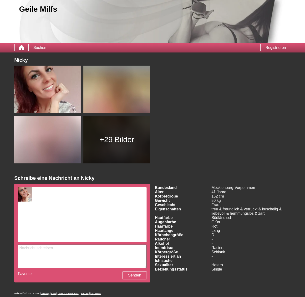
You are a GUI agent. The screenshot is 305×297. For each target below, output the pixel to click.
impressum (95, 293)
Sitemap (45, 293)
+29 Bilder (117, 139)
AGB (53, 293)
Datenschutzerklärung (68, 293)
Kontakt (85, 293)
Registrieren (275, 48)
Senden (134, 275)
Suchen (39, 48)
